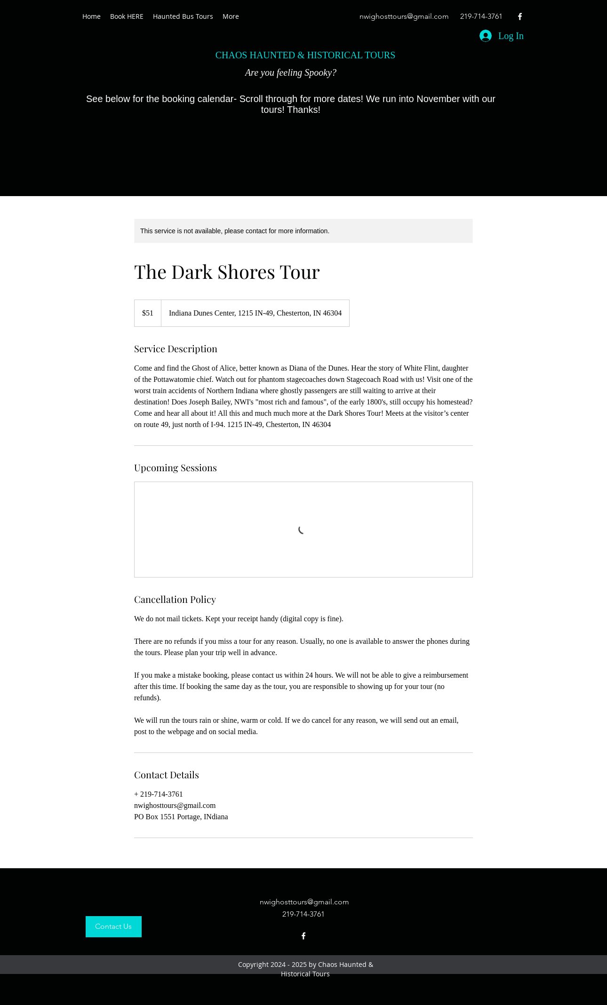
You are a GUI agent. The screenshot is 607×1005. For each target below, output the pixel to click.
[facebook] (520, 16)
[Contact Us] (114, 926)
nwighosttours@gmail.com (404, 16)
